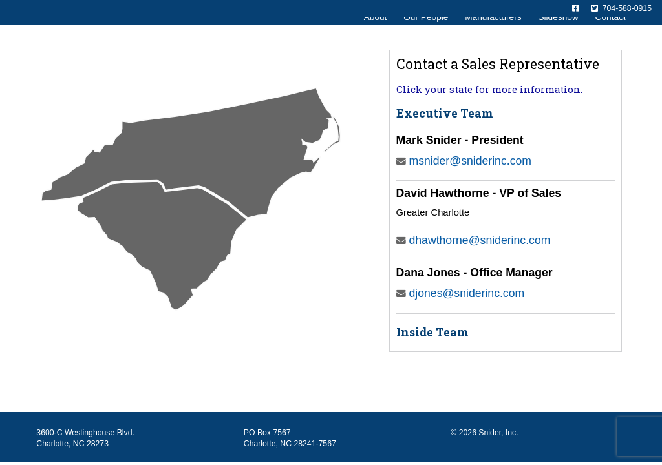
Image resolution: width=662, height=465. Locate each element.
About (375, 38)
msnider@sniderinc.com (463, 160)
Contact (610, 38)
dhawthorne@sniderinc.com (473, 240)
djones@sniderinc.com (460, 293)
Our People (425, 38)
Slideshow (558, 38)
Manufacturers (493, 38)
